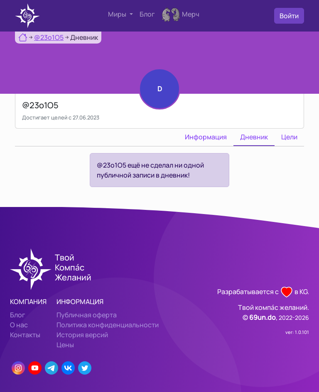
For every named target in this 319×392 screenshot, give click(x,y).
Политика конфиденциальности (107, 324)
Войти (289, 15)
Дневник (254, 136)
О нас (19, 324)
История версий (82, 334)
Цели (289, 136)
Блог (147, 14)
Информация (206, 136)
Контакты (25, 334)
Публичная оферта (86, 314)
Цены (65, 344)
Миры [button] (118, 14)
